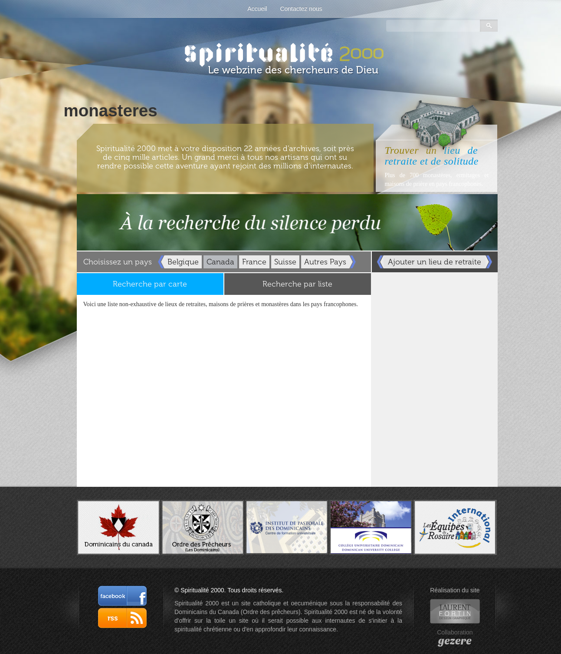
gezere (455, 641)
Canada (220, 262)
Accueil (257, 8)
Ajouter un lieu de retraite (434, 262)
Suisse (285, 262)
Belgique (183, 262)
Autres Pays (325, 262)
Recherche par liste (297, 284)
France (254, 262)
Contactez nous (301, 8)
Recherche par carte (150, 284)
